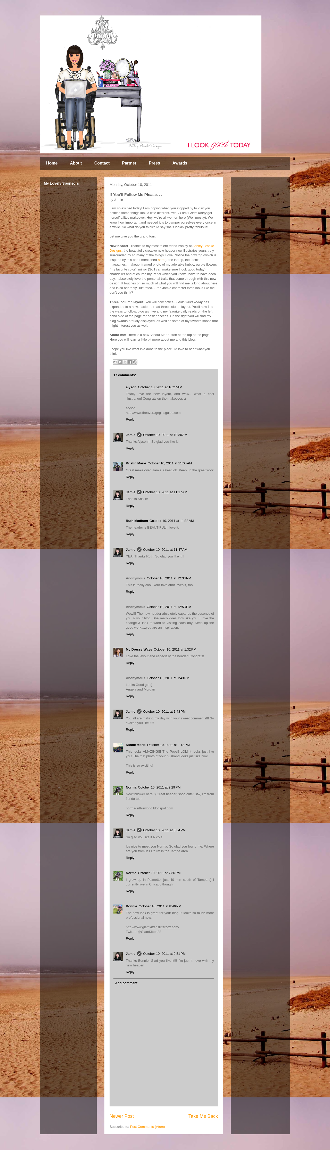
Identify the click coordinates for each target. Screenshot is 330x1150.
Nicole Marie (136, 745)
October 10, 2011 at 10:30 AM (165, 435)
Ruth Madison (137, 521)
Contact (102, 163)
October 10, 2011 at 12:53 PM (169, 607)
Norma (131, 787)
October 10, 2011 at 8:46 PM (160, 906)
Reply (130, 419)
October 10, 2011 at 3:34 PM (164, 830)
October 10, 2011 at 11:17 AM (165, 492)
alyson (131, 387)
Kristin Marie (136, 463)
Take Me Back (203, 1116)
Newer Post (122, 1116)
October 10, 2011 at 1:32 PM (175, 649)
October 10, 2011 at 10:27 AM (160, 387)
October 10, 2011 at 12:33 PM (169, 578)
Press (154, 163)
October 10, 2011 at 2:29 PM (159, 787)
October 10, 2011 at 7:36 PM (159, 873)
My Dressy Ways (139, 649)
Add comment (126, 983)
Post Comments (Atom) (147, 1127)
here (161, 260)
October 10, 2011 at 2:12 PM (168, 745)
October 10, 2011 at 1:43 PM (168, 678)
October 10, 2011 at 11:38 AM (172, 521)
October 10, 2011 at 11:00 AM (170, 463)
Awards (179, 163)
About (76, 163)
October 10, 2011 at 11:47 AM (165, 550)
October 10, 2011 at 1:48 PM (164, 711)
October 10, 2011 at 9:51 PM (164, 954)
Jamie (130, 435)
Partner (129, 163)
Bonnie (131, 906)
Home (51, 163)
